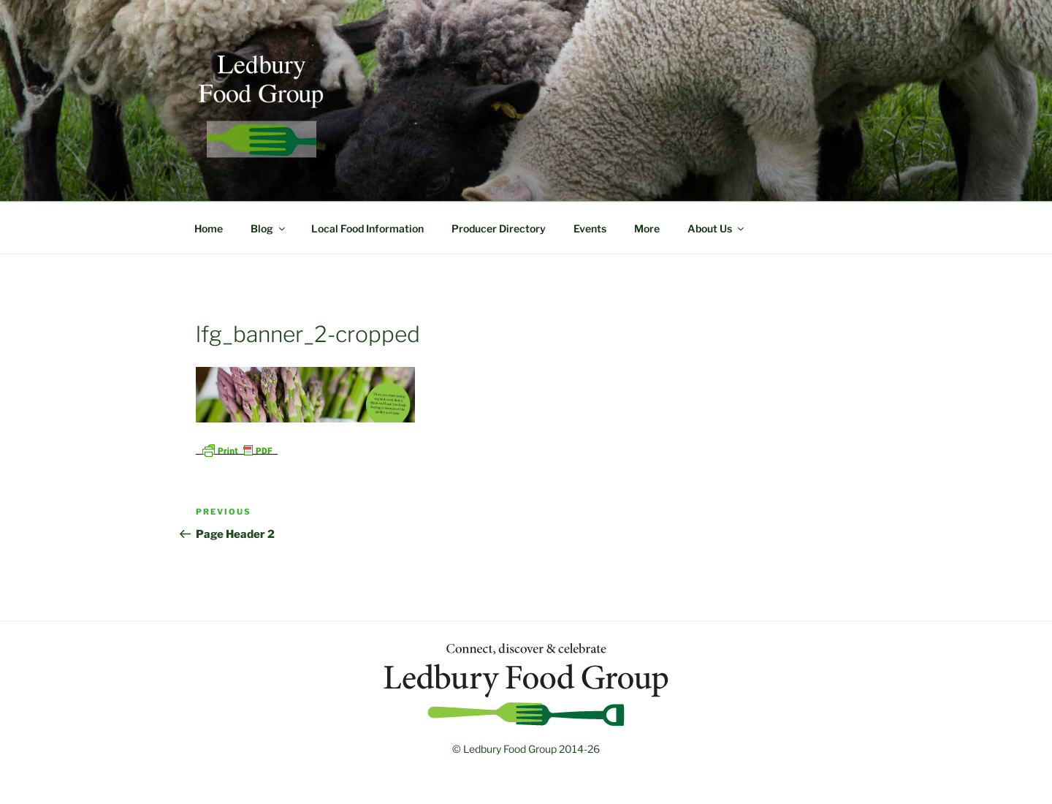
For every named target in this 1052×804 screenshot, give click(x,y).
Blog (269, 228)
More (647, 228)
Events (589, 228)
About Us (716, 228)
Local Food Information (367, 228)
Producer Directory (498, 228)
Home (208, 228)
